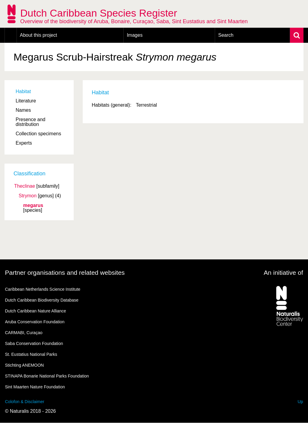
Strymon (28, 195)
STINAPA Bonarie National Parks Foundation (47, 376)
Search (225, 35)
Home (11, 35)
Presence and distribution (30, 122)
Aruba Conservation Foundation (35, 321)
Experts (24, 143)
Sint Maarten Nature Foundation (35, 386)
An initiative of (283, 272)
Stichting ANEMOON (24, 365)
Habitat (23, 91)
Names (23, 110)
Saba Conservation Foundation (34, 343)
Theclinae (24, 186)
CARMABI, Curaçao (23, 332)
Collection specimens (38, 133)
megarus (33, 205)
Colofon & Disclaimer (25, 401)
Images (134, 35)
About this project (38, 35)
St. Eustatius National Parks (31, 354)
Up (300, 401)
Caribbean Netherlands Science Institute (43, 289)
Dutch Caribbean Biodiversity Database (42, 300)
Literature (26, 100)
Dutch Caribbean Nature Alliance (35, 311)
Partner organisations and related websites (65, 272)
